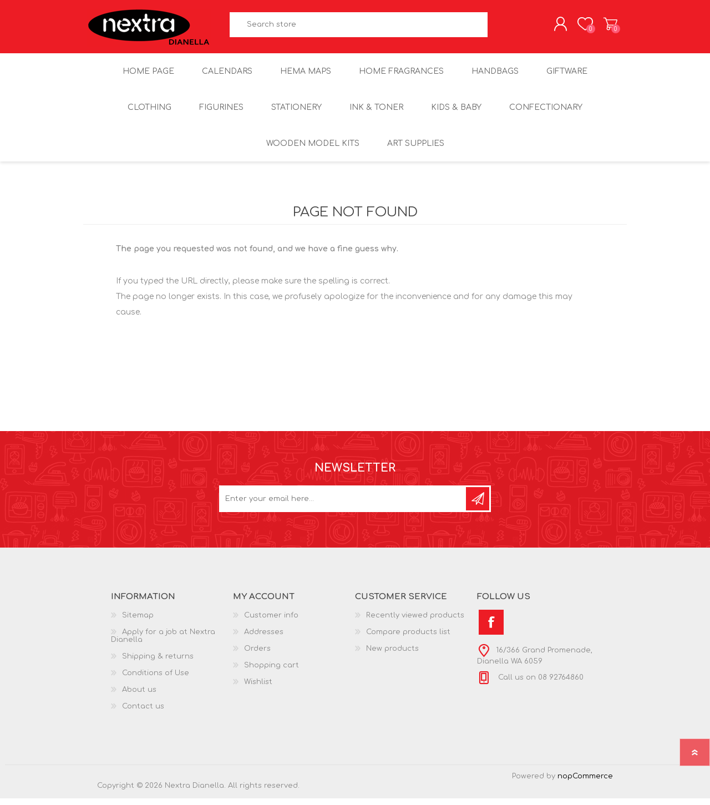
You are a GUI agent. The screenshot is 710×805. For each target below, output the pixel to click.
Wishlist (258, 688)
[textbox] (358, 28)
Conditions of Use (155, 680)
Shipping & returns (158, 663)
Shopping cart (600, 27)
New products (392, 655)
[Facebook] (491, 628)
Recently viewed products (415, 622)
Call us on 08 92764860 (540, 684)
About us (139, 696)
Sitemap (138, 622)
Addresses (263, 638)
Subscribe (477, 505)
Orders (257, 655)
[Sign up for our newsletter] (343, 505)
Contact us (143, 713)
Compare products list (408, 638)
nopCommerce (585, 783)
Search (500, 28)
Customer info (271, 622)
